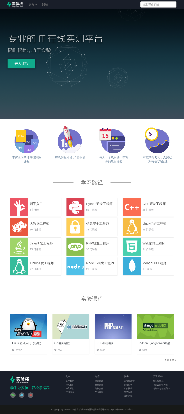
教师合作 (99, 385)
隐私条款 (128, 395)
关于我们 (70, 381)
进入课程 (21, 64)
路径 (45, 4)
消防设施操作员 (160, 385)
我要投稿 (99, 381)
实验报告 (128, 388)
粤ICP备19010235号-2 (122, 409)
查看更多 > (170, 360)
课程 (33, 4)
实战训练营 (129, 381)
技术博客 (70, 392)
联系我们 (70, 385)
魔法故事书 (158, 381)
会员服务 (128, 385)
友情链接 (99, 392)
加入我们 (70, 388)
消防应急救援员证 (161, 388)
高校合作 (99, 388)
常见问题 (128, 392)
